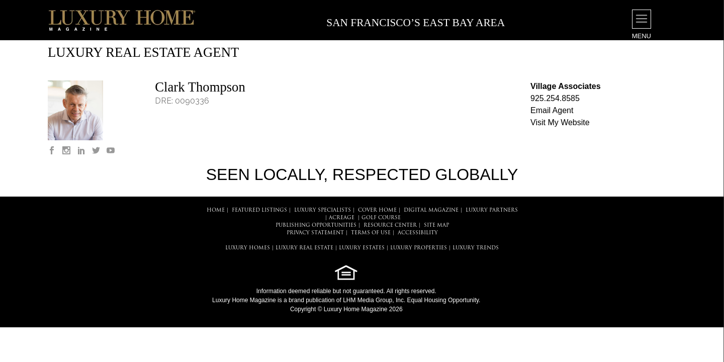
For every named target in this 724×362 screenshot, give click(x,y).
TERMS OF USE (371, 233)
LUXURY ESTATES (362, 248)
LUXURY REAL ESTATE (304, 248)
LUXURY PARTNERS (492, 210)
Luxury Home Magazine (244, 300)
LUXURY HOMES (247, 248)
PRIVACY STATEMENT (315, 233)
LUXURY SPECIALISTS (322, 210)
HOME (216, 210)
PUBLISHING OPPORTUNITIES (316, 225)
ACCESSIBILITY (418, 233)
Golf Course (381, 218)
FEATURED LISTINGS (259, 210)
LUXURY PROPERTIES (418, 248)
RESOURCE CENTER (390, 225)
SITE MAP (436, 225)
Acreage (341, 218)
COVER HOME (377, 210)
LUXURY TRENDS (475, 248)
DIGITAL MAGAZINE (431, 210)
